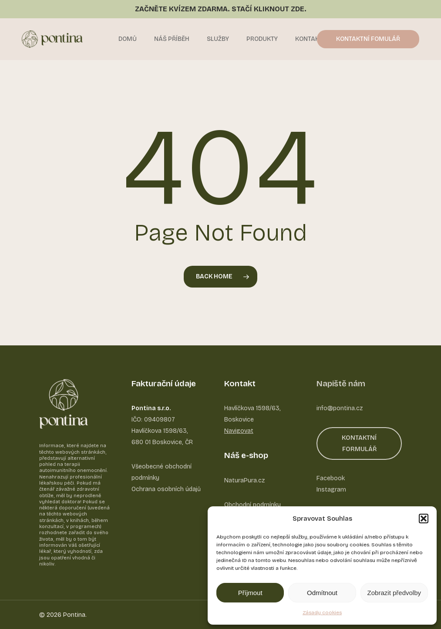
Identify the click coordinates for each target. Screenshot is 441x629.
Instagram (331, 489)
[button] (423, 518)
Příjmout (250, 592)
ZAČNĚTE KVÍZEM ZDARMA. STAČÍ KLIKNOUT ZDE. (220, 9)
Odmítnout (322, 592)
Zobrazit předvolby (394, 592)
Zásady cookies (322, 612)
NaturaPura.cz (244, 480)
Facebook (330, 478)
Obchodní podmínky (252, 505)
